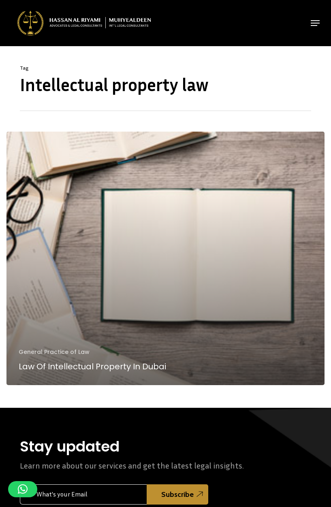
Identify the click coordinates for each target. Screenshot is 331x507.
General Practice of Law (54, 352)
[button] (315, 23)
